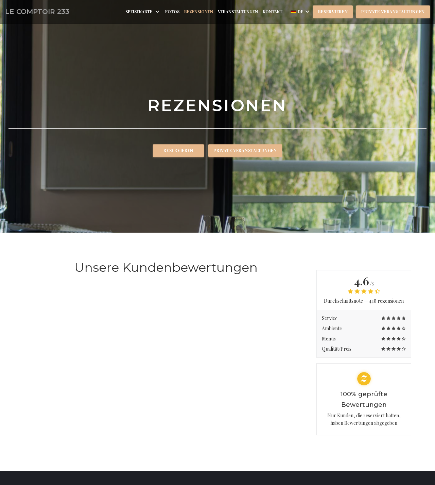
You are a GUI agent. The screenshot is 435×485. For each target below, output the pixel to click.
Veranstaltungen (238, 11)
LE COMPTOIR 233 (37, 11)
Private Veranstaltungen (393, 11)
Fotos (172, 11)
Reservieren (333, 11)
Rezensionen (198, 11)
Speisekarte (142, 11)
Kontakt (272, 11)
